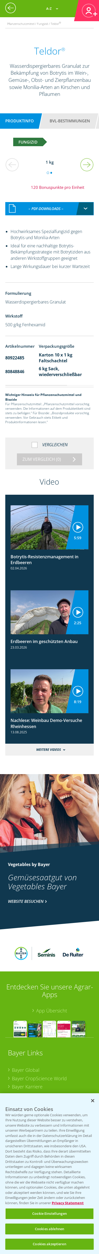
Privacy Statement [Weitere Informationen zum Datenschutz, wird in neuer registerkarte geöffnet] (68, 1203)
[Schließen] (92, 1100)
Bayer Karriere (27, 1052)
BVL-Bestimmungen (70, 120)
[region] (49, 1173)
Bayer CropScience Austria (40, 1060)
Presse (19, 1077)
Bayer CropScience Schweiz (41, 1068)
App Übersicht (51, 976)
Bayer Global (25, 1035)
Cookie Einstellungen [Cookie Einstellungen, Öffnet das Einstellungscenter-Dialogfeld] (49, 1213)
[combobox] (49, 202)
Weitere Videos (48, 744)
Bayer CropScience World (39, 1043)
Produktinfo (19, 120)
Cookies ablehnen (49, 1228)
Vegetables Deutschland (38, 1085)
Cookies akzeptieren (49, 1244)
